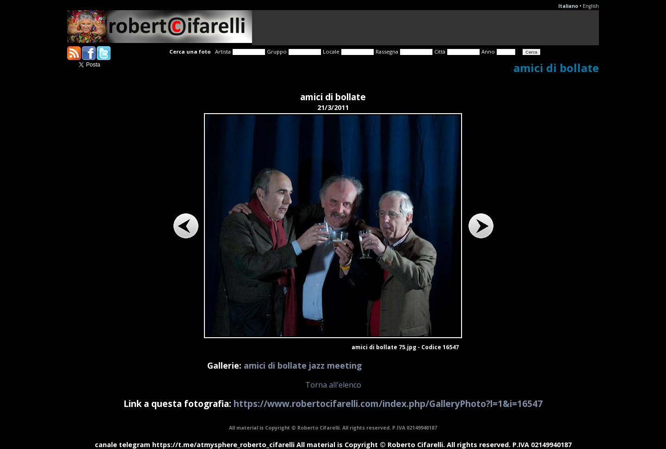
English (591, 6)
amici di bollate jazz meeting (303, 365)
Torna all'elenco (333, 385)
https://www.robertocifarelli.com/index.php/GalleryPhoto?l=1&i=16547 (388, 403)
